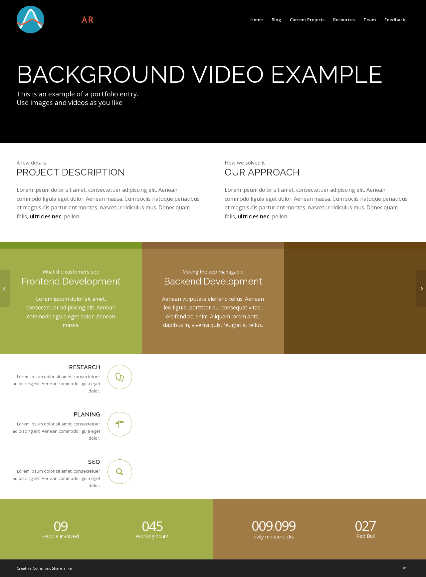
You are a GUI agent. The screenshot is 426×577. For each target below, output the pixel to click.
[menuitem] (256, 19)
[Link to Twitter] (404, 568)
